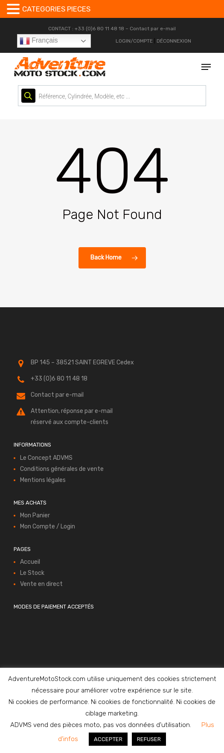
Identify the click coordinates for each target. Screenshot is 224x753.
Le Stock (32, 573)
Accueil (30, 561)
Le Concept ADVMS (46, 458)
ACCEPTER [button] (108, 739)
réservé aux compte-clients (69, 422)
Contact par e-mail (153, 29)
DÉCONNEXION (174, 41)
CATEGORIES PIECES (56, 9)
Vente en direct (41, 584)
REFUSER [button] (149, 739)
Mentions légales (43, 480)
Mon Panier (35, 515)
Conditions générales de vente (62, 469)
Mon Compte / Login (47, 526)
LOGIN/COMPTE (134, 41)
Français (39, 41)
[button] (206, 67)
